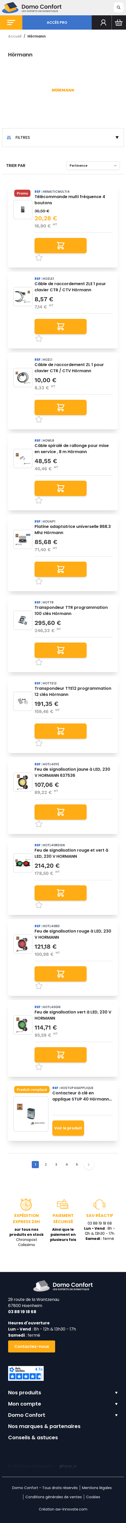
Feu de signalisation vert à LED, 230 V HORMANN (73, 1015)
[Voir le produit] (68, 1128)
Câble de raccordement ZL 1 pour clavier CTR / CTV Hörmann (69, 368)
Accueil (15, 36)
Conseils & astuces (33, 1437)
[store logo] (31, 7)
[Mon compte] (103, 22)
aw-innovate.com (71, 1509)
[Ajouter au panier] (61, 245)
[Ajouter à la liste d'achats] (74, 257)
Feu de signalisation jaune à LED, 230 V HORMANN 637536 (72, 772)
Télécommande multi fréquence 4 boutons (70, 200)
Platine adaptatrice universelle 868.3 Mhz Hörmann (73, 530)
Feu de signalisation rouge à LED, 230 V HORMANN (73, 934)
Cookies (93, 1497)
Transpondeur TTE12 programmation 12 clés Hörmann (73, 691)
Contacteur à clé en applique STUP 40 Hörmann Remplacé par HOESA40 (80, 1096)
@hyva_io (68, 1466)
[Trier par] (93, 165)
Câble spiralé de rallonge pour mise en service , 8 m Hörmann (72, 449)
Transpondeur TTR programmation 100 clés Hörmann (71, 611)
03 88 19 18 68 (22, 1312)
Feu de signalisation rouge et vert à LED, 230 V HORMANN (71, 853)
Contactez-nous (31, 1346)
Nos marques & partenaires (44, 1426)
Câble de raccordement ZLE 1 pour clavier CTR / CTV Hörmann (70, 287)
